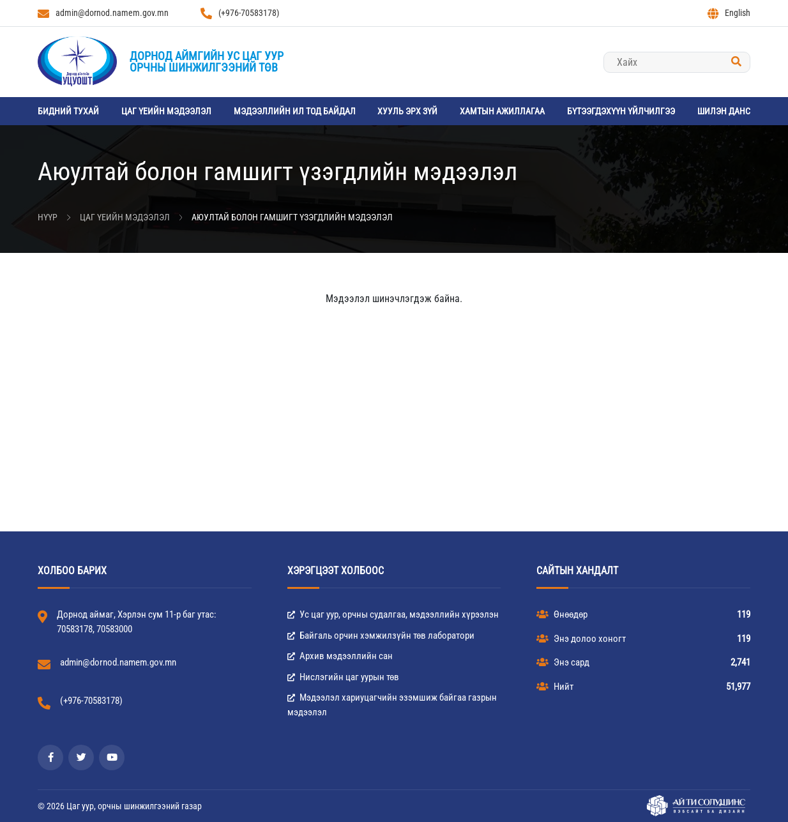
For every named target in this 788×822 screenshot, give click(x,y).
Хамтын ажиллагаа (502, 111)
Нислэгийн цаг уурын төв (343, 677)
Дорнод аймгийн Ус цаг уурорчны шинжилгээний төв (207, 61)
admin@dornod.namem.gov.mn (103, 13)
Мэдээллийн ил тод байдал (295, 111)
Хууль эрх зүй (407, 111)
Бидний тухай (68, 111)
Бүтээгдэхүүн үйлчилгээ (621, 111)
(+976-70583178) (240, 13)
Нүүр (47, 217)
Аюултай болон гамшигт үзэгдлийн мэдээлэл (292, 217)
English (729, 13)
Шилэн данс (723, 111)
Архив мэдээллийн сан (340, 656)
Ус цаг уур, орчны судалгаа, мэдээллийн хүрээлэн (393, 614)
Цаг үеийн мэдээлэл (166, 111)
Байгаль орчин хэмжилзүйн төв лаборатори (380, 635)
